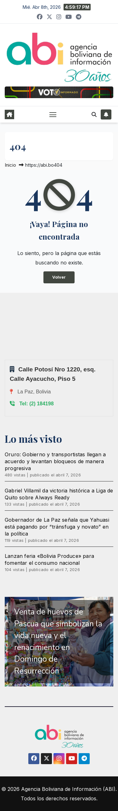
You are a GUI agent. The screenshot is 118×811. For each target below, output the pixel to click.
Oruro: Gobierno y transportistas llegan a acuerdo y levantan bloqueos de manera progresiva (55, 461)
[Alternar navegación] (53, 114)
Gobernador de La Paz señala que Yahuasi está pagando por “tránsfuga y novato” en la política (57, 527)
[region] (59, 641)
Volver (59, 277)
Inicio (10, 165)
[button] (94, 114)
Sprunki (6, 359)
